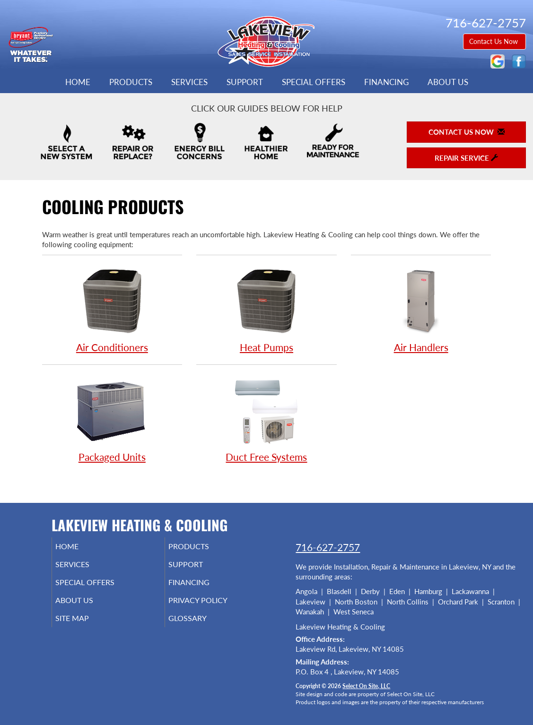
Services (189, 82)
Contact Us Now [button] (494, 41)
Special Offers (313, 82)
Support (245, 82)
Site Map (85, 626)
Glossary (200, 626)
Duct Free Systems (266, 418)
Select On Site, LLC (366, 686)
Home (77, 82)
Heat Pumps (266, 309)
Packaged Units (112, 418)
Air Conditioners (112, 309)
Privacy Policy (212, 607)
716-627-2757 (328, 547)
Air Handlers (421, 309)
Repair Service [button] (466, 158)
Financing (386, 82)
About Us (448, 82)
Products (130, 82)
